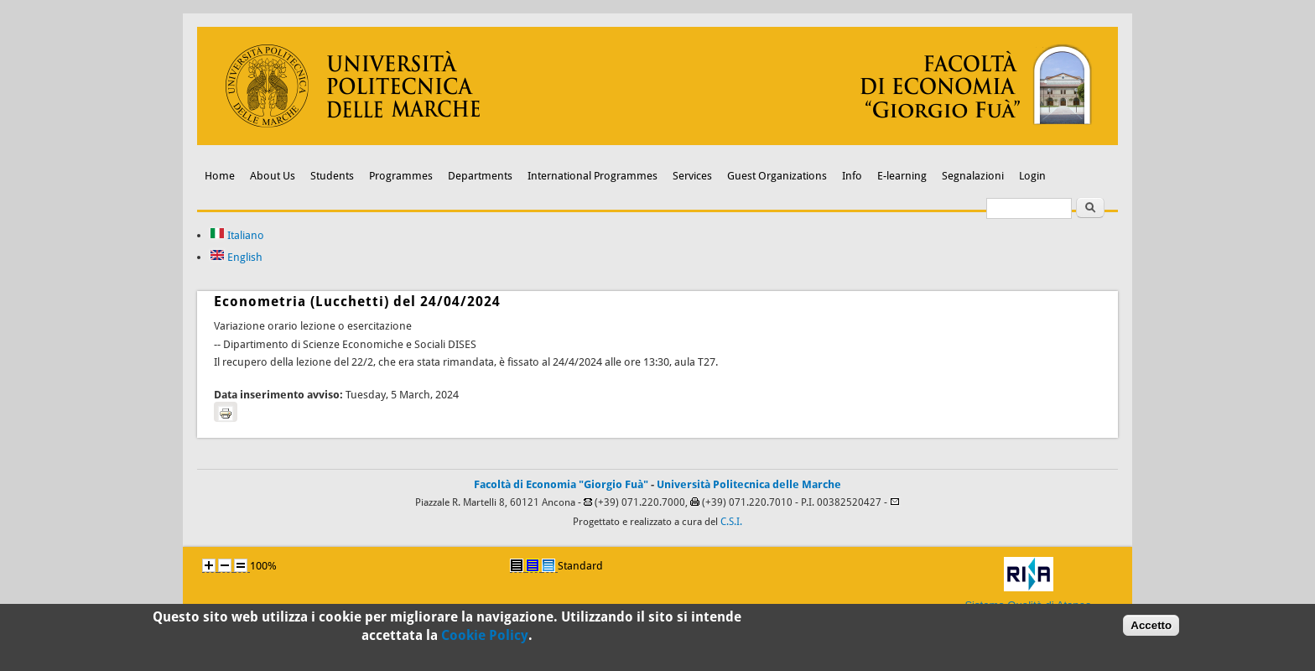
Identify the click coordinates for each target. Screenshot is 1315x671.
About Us (272, 175)
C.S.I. (731, 522)
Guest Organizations (777, 175)
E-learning (902, 175)
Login (1032, 175)
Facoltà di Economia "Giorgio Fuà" (561, 484)
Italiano (237, 235)
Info (852, 175)
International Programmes (593, 175)
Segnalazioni (973, 175)
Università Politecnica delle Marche (749, 484)
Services (692, 175)
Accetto (1151, 628)
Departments (480, 175)
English (236, 257)
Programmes (401, 175)
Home (220, 175)
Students (332, 175)
